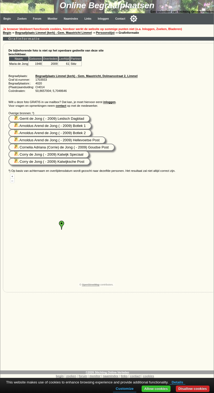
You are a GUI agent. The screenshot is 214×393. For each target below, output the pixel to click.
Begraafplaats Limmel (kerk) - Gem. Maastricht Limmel (53, 32)
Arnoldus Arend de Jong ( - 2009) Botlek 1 (50, 126)
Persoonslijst (105, 32)
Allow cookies (156, 389)
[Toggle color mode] (133, 18)
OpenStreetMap (91, 284)
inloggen (109, 102)
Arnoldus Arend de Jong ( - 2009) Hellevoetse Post (57, 140)
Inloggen (103, 18)
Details (177, 382)
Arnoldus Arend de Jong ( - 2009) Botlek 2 (50, 133)
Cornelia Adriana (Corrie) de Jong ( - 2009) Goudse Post (61, 147)
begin (60, 376)
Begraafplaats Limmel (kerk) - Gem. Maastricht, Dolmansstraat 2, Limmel (86, 76)
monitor (95, 376)
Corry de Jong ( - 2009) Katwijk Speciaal (48, 154)
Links (87, 18)
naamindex (110, 376)
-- (12, 180)
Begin (7, 18)
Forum (37, 18)
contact (61, 105)
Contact (120, 18)
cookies (148, 376)
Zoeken (22, 18)
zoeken (71, 376)
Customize (124, 389)
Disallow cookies (192, 389)
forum (83, 376)
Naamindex (71, 18)
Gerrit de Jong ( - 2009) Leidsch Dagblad (49, 119)
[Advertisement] (107, 333)
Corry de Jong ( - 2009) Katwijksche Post (49, 162)
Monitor (53, 18)
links (124, 376)
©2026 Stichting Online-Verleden (107, 372)
